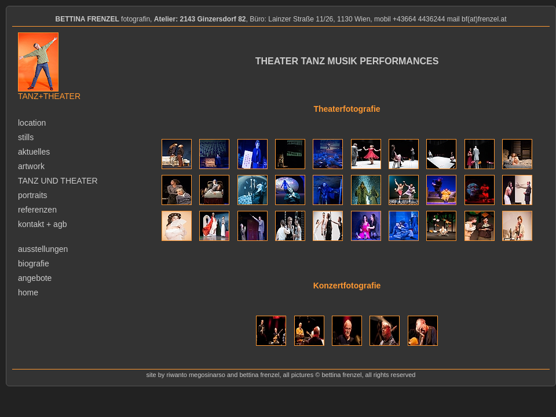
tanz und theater (58, 180)
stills (26, 137)
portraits (32, 195)
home (28, 292)
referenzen (37, 209)
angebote (35, 278)
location (32, 122)
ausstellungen (43, 249)
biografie (33, 263)
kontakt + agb (42, 224)
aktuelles (34, 151)
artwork (31, 166)
